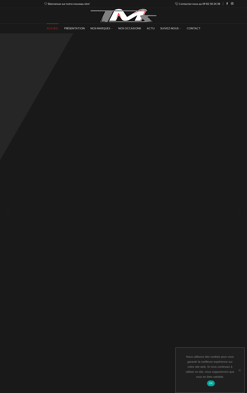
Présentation (74, 28)
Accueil (52, 28)
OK (211, 383)
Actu (151, 28)
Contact (193, 28)
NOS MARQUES (102, 28)
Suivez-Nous (170, 28)
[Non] (239, 370)
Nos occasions (129, 28)
